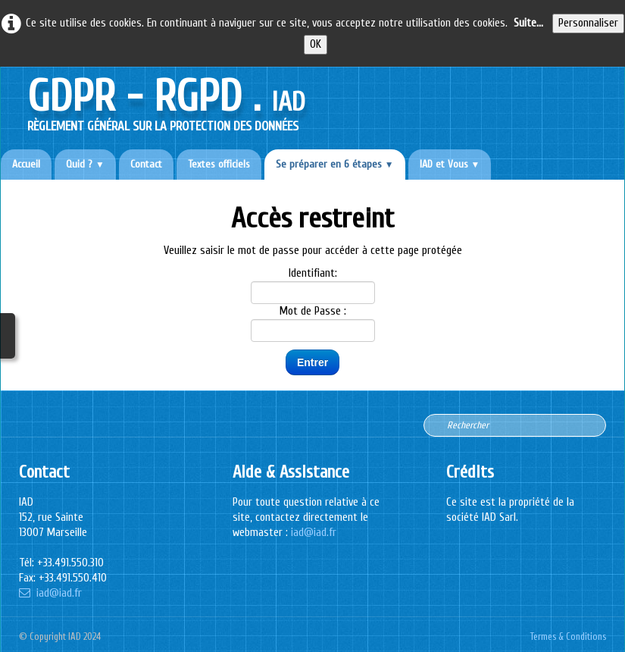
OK (315, 44)
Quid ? (85, 164)
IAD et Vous (450, 164)
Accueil (26, 164)
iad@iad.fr (50, 593)
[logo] (166, 100)
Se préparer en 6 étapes (335, 164)
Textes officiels (219, 164)
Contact (146, 164)
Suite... (528, 23)
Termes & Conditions (568, 637)
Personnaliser (588, 23)
